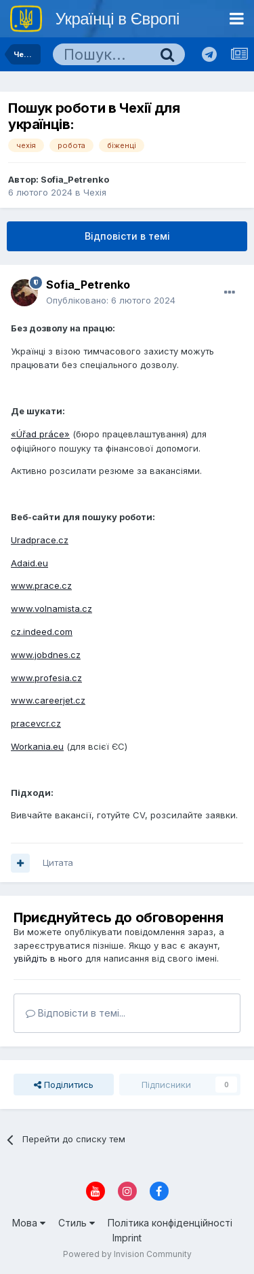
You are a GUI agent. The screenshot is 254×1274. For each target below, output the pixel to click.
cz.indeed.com (41, 631)
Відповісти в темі (127, 236)
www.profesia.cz (46, 677)
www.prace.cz (41, 585)
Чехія (94, 192)
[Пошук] (101, 54)
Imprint (127, 1237)
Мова (28, 1222)
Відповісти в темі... (75, 1013)
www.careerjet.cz (48, 700)
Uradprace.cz (39, 539)
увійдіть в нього (48, 958)
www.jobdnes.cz (46, 654)
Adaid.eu (29, 563)
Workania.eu (37, 746)
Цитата (58, 862)
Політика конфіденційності (170, 1222)
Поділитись (63, 1084)
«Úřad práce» (40, 434)
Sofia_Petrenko (75, 179)
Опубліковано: (110, 300)
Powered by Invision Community (127, 1254)
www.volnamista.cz (51, 608)
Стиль (76, 1222)
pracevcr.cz (36, 723)
